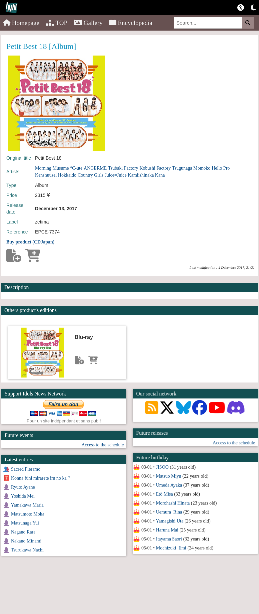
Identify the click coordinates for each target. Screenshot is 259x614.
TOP (56, 22)
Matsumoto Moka (27, 514)
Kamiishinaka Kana (146, 175)
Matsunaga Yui (25, 523)
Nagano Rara (23, 532)
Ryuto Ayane (23, 487)
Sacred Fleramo (25, 469)
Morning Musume (52, 168)
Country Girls (90, 175)
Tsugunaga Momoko (191, 168)
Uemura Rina (169, 512)
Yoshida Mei (22, 496)
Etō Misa (164, 494)
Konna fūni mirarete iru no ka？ (41, 478)
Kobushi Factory (155, 168)
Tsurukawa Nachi (27, 549)
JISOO (162, 467)
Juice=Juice (115, 175)
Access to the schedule (234, 442)
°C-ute (76, 168)
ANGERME (95, 168)
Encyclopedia (130, 22)
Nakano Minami (26, 540)
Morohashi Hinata (172, 503)
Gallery (88, 22)
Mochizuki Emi (171, 547)
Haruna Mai (167, 530)
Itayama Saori (169, 539)
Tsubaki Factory (123, 168)
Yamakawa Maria (27, 505)
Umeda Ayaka (169, 485)
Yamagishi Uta (169, 521)
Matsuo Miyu (168, 476)
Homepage (21, 22)
